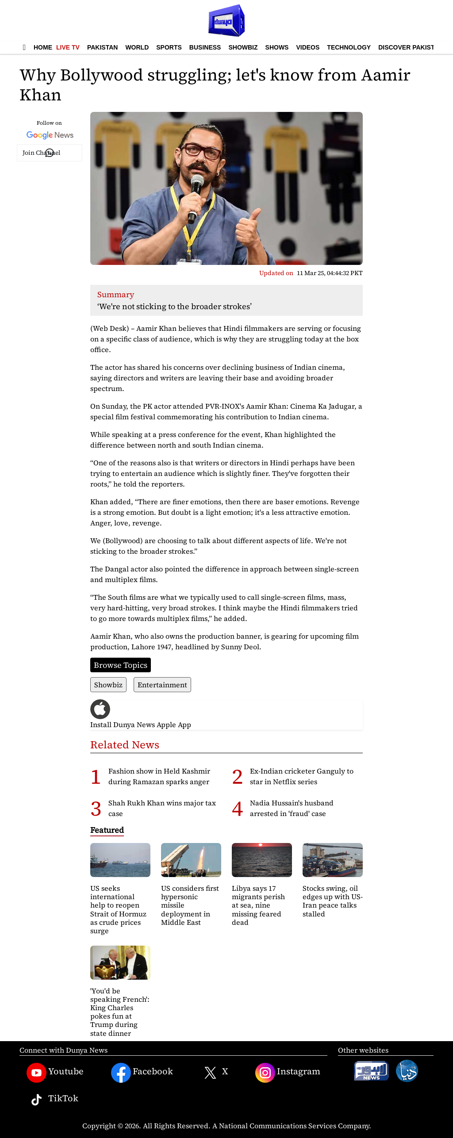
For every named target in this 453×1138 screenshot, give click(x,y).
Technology (349, 47)
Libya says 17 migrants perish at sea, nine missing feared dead (258, 905)
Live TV (68, 47)
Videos (307, 47)
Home (43, 47)
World (137, 47)
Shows (277, 47)
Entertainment (162, 685)
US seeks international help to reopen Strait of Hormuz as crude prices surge (118, 909)
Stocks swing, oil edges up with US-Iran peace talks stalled (333, 901)
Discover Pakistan (410, 47)
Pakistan (102, 47)
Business (205, 47)
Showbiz (242, 47)
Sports (169, 47)
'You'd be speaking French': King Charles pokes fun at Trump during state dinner (120, 1012)
